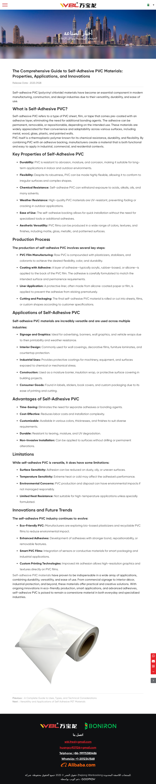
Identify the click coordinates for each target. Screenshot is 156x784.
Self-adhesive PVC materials (32, 575)
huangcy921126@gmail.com (78, 747)
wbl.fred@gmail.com (78, 741)
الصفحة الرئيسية (87, 42)
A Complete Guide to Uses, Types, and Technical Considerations (60, 698)
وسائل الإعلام (67, 42)
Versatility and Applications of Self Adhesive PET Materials (52, 701)
